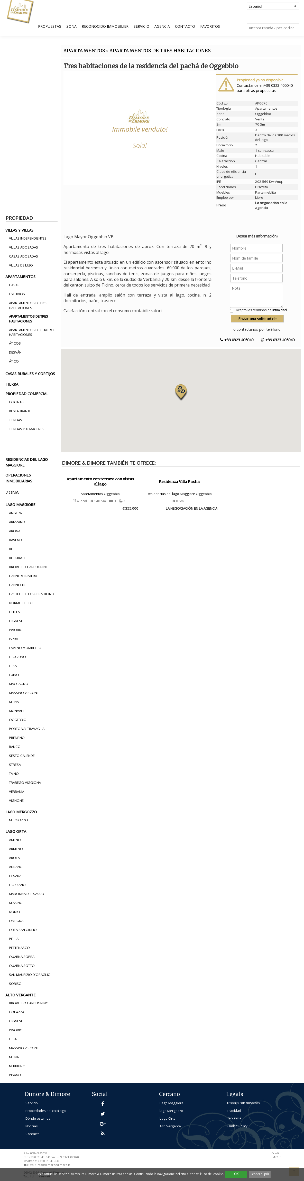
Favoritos (210, 26)
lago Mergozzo (171, 1110)
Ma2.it (276, 1157)
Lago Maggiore (171, 1103)
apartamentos (20, 276)
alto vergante (20, 994)
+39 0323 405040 (236, 339)
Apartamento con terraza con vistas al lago (100, 482)
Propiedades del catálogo (45, 1110)
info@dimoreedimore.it (53, 1165)
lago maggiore (20, 504)
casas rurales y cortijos (30, 373)
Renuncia (234, 1118)
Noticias (31, 1126)
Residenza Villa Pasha (179, 481)
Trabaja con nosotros (243, 1102)
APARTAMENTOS (84, 51)
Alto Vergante (170, 1126)
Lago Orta (168, 1118)
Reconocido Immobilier (105, 26)
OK (236, 1174)
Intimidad (234, 1110)
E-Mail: (32, 1165)
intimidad (279, 310)
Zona (71, 26)
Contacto (185, 26)
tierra (11, 384)
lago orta (15, 831)
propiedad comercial (26, 393)
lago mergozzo (21, 811)
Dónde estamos (37, 1118)
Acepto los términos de (261, 310)
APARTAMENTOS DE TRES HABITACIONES (160, 51)
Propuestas (49, 26)
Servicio (141, 26)
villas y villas (19, 230)
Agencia (162, 26)
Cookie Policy (237, 1125)
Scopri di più (260, 1174)
